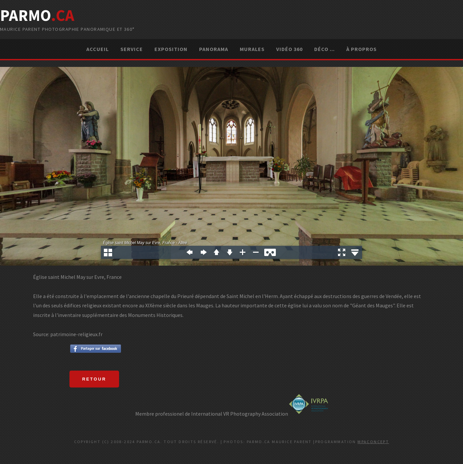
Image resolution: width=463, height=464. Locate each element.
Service (131, 49)
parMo (37, 15)
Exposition (171, 49)
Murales (252, 49)
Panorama (213, 49)
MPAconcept (373, 441)
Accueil (97, 49)
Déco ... (324, 49)
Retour (94, 379)
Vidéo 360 (289, 49)
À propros (361, 49)
